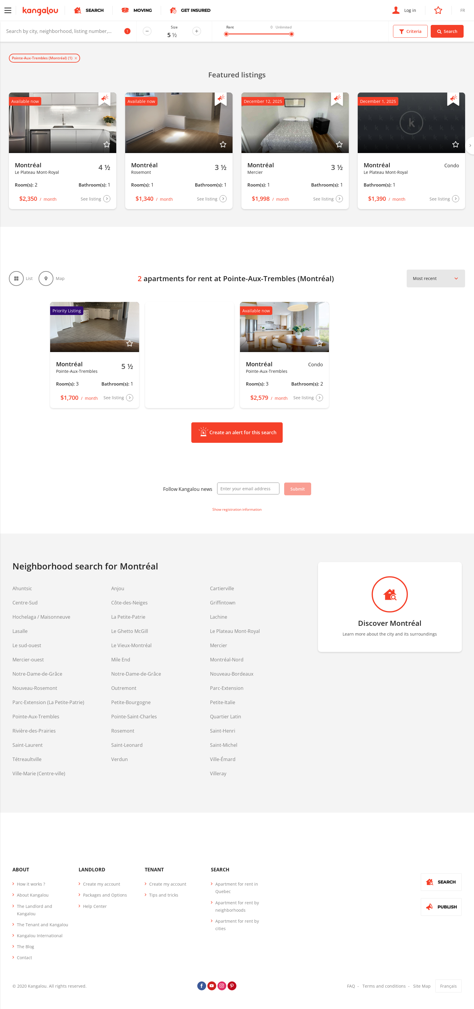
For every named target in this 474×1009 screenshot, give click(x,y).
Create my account (101, 884)
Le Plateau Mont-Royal (235, 631)
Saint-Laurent (27, 745)
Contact (24, 957)
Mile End (120, 659)
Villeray (218, 773)
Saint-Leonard (127, 745)
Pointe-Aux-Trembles (35, 716)
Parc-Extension (227, 688)
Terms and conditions (384, 986)
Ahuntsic (22, 588)
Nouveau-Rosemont (34, 688)
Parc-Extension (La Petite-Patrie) (48, 702)
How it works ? (31, 884)
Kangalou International (40, 935)
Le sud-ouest (26, 645)
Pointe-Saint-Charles (134, 716)
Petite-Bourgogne (131, 702)
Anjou (117, 588)
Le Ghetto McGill (129, 631)
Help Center (95, 906)
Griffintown (223, 602)
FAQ (351, 986)
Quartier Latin (225, 716)
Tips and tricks (163, 895)
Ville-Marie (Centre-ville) (38, 773)
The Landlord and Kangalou (34, 909)
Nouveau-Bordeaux (231, 674)
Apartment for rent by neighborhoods (237, 906)
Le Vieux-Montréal (131, 645)
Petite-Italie (222, 702)
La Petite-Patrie (128, 617)
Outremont (123, 688)
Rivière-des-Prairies (34, 731)
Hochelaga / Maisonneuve (41, 617)
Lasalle (20, 631)
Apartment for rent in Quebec (236, 887)
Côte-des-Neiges (129, 602)
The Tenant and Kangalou (42, 924)
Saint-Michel (223, 745)
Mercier (218, 645)
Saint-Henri (222, 731)
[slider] (226, 34)
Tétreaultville (27, 759)
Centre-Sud (25, 602)
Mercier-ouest (28, 659)
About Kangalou (33, 895)
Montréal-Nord (227, 659)
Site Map (422, 986)
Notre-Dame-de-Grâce (37, 674)
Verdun (119, 759)
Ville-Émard (223, 759)
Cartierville (222, 588)
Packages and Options (105, 895)
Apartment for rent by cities (237, 924)
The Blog (25, 946)
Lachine (218, 617)
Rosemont (122, 731)
